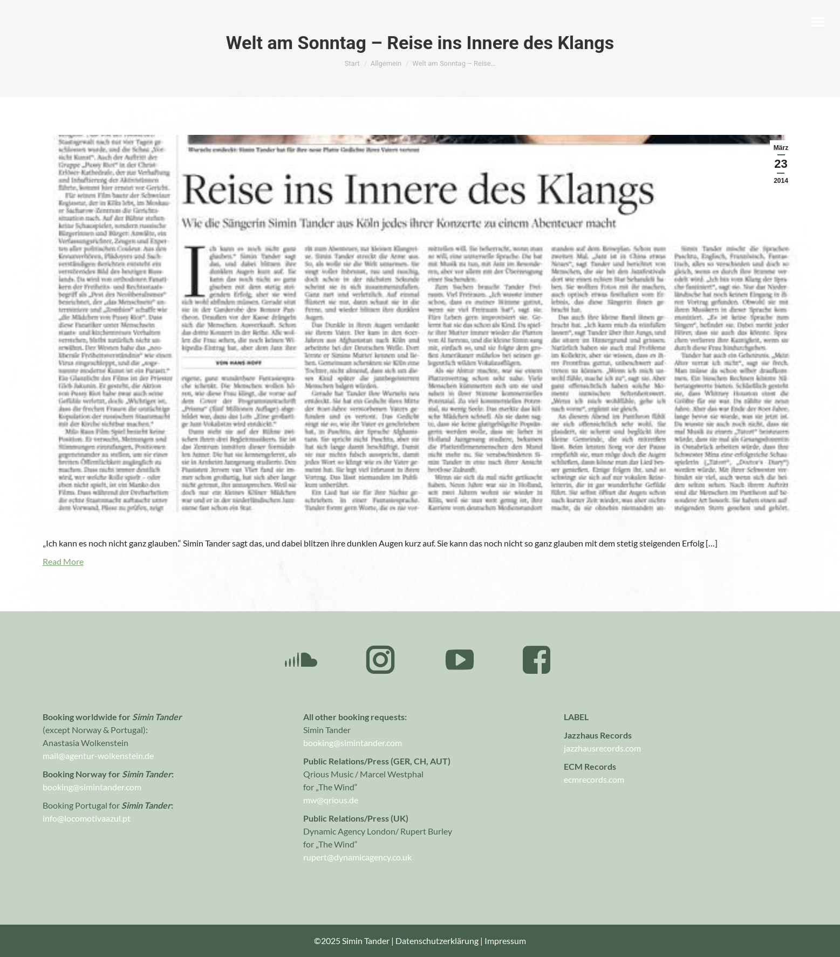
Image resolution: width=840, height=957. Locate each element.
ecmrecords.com (594, 779)
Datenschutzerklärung (437, 940)
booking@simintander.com (352, 742)
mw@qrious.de (330, 800)
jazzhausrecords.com (602, 748)
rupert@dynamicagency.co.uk (357, 857)
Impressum (505, 940)
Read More (63, 561)
